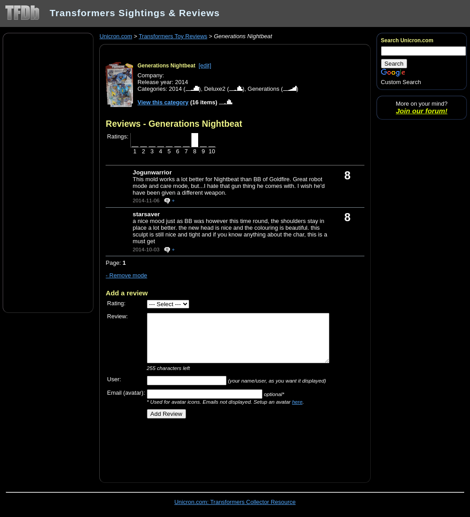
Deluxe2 (215, 88)
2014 (175, 88)
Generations (263, 88)
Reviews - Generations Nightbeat (174, 124)
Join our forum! (422, 111)
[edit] (205, 65)
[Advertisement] (48, 172)
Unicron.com (115, 36)
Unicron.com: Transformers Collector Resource (235, 502)
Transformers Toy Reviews (173, 36)
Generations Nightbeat (166, 65)
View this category (163, 102)
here (297, 402)
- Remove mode (126, 275)
